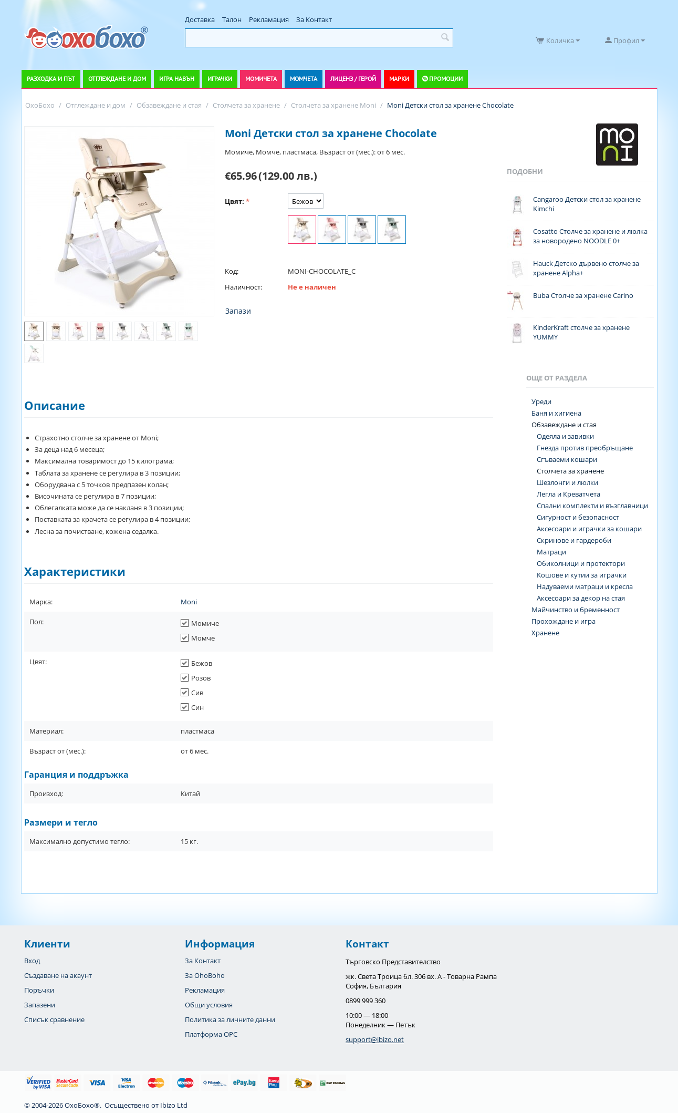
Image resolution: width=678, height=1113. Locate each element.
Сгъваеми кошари (567, 459)
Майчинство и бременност (575, 609)
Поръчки (39, 990)
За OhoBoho (205, 975)
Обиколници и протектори (581, 563)
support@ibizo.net (375, 1039)
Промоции (446, 79)
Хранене (545, 632)
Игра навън (176, 79)
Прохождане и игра (563, 621)
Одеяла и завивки (565, 436)
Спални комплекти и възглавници (592, 505)
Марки (399, 79)
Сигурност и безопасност (578, 517)
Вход (32, 960)
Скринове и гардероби (574, 540)
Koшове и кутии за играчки (582, 575)
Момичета (261, 79)
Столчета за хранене (570, 471)
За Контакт (314, 19)
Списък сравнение (54, 1019)
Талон (232, 19)
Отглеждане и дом (117, 79)
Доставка (200, 19)
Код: (231, 271)
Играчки (219, 79)
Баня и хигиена (556, 413)
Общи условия (209, 1004)
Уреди (541, 401)
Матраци (551, 551)
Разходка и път (51, 79)
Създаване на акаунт (58, 975)
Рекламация (269, 19)
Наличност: (243, 287)
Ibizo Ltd (173, 1105)
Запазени (39, 1004)
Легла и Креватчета (568, 494)
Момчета (303, 79)
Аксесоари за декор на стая (581, 598)
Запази (238, 311)
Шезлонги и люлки (567, 482)
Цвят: (234, 201)
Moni (189, 601)
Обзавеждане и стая (564, 424)
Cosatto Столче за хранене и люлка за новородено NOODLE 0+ (590, 235)
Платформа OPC (211, 1034)
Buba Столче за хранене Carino (583, 295)
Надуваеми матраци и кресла (585, 586)
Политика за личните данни (230, 1019)
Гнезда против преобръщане (585, 447)
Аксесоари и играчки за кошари (589, 528)
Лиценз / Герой (353, 79)
